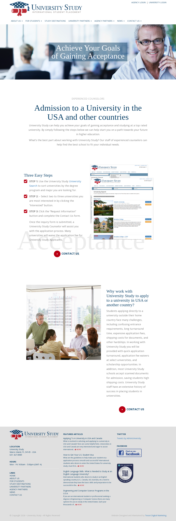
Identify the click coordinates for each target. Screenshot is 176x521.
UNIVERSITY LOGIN (157, 2)
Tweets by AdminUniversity (129, 438)
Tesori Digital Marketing (155, 515)
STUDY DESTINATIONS (55, 21)
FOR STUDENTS (33, 21)
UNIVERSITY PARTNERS (80, 21)
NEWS (121, 21)
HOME (12, 475)
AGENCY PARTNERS (104, 21)
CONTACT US (134, 21)
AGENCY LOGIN (138, 2)
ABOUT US (17, 21)
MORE (78, 449)
